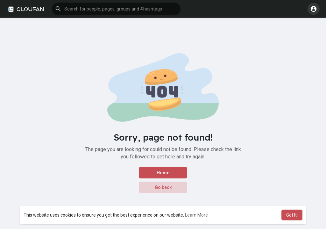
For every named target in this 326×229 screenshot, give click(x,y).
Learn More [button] (196, 215)
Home (163, 172)
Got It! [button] (292, 215)
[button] (116, 9)
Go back (163, 187)
